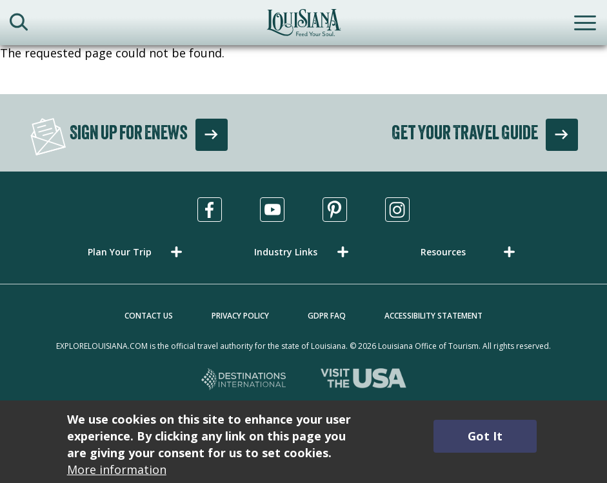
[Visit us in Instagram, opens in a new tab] (397, 209)
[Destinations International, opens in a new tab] (244, 380)
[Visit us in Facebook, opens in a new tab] (209, 209)
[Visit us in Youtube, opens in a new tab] (272, 209)
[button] (137, 252)
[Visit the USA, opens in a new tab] (363, 380)
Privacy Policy (240, 315)
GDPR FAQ (327, 315)
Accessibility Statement (433, 315)
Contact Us (148, 315)
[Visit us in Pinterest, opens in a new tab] (335, 209)
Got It (485, 436)
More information (116, 469)
